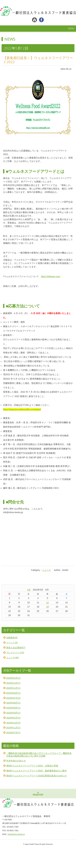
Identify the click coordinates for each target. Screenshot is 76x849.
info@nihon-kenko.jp (16, 834)
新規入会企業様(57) (15, 647)
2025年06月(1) (13, 703)
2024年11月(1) (13, 727)
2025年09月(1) (13, 693)
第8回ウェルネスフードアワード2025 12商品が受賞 (32, 765)
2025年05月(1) (13, 708)
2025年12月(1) (13, 683)
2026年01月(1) (13, 678)
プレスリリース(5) (15, 652)
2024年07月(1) (13, 732)
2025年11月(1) (13, 688)
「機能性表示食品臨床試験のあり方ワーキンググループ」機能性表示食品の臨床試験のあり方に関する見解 (38, 754)
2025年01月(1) (13, 718)
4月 (29, 589)
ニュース (46, 570)
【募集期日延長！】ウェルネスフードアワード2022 (38, 59)
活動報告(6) (12, 637)
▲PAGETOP (38, 793)
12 (47, 602)
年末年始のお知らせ (16, 760)
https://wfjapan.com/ (50, 276)
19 (47, 606)
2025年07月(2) (13, 698)
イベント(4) (12, 642)
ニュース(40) (12, 657)
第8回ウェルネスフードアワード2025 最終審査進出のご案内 (36, 770)
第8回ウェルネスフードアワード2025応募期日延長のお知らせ (36, 775)
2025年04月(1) (13, 713)
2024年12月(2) (13, 723)
